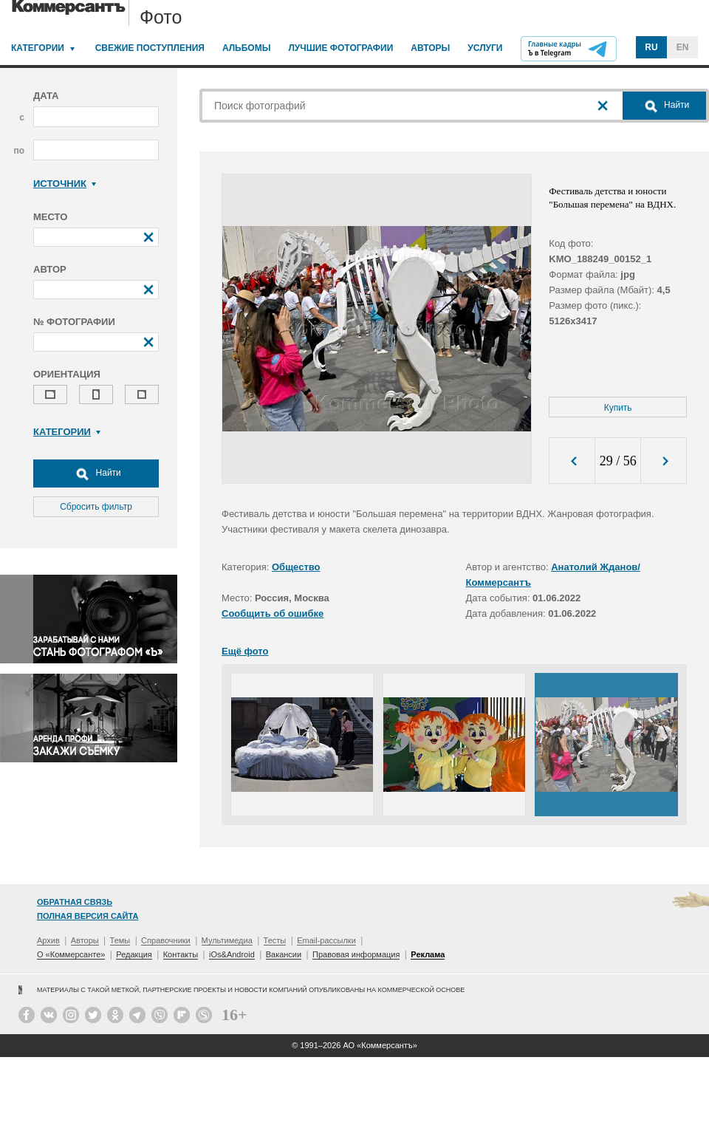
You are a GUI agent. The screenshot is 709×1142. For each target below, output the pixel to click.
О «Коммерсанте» (71, 954)
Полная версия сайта (87, 916)
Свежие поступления (150, 48)
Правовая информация (356, 954)
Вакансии (284, 954)
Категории (37, 48)
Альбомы (246, 48)
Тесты (275, 940)
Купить (618, 408)
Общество (296, 566)
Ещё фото (245, 651)
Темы (120, 940)
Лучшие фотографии (340, 48)
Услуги (484, 48)
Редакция (133, 954)
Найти (96, 473)
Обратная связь (74, 901)
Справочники (166, 940)
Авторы (430, 48)
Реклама (428, 954)
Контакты (181, 954)
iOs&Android (232, 954)
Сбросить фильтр (96, 507)
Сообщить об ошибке (272, 613)
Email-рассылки (326, 940)
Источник (64, 183)
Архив (48, 940)
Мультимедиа (227, 940)
